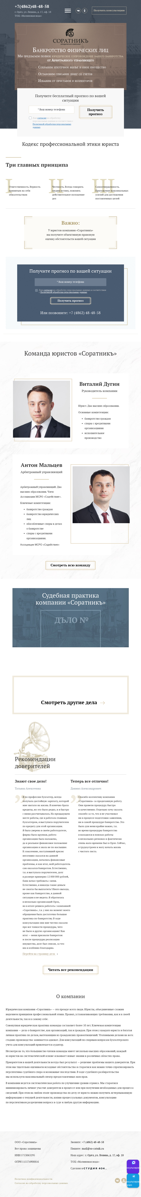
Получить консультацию (109, 10)
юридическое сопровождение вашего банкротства (87, 56)
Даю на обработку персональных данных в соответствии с (72, 291)
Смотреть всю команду (70, 565)
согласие (41, 118)
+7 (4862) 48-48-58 (93, 1142)
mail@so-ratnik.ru (93, 1148)
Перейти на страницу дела (39, 954)
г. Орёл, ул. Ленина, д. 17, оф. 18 (104, 1155)
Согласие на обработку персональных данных (41, 1183)
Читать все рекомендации (70, 970)
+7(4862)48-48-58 (32, 6)
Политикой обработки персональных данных (63, 292)
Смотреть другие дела (69, 703)
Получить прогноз (95, 112)
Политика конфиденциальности (33, 1179)
